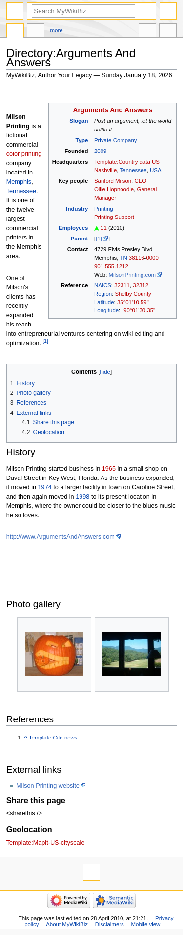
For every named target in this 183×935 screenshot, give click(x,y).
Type (82, 140)
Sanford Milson (112, 181)
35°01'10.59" (133, 302)
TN (123, 258)
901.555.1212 (111, 266)
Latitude (104, 302)
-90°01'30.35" (138, 310)
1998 (82, 496)
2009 (100, 151)
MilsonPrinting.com (132, 275)
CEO (140, 181)
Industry (77, 209)
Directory (15, 32)
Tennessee (133, 170)
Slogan (78, 121)
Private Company (115, 140)
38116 (136, 258)
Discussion (35, 32)
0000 (152, 258)
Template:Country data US (127, 162)
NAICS (102, 285)
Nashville (105, 170)
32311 (122, 285)
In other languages (147, 32)
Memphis (18, 181)
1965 (109, 468)
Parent (79, 238)
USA (156, 170)
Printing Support (114, 217)
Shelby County (133, 294)
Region (103, 294)
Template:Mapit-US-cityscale (45, 842)
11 (104, 228)
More (56, 30)
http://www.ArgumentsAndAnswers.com (60, 536)
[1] (99, 238)
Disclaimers (109, 924)
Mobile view (146, 924)
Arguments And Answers (113, 110)
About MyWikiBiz (67, 924)
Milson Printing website (48, 786)
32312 (140, 285)
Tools (168, 32)
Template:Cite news (53, 737)
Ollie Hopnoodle (114, 189)
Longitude (106, 310)
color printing (24, 154)
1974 (45, 487)
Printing (103, 209)
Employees (73, 228)
